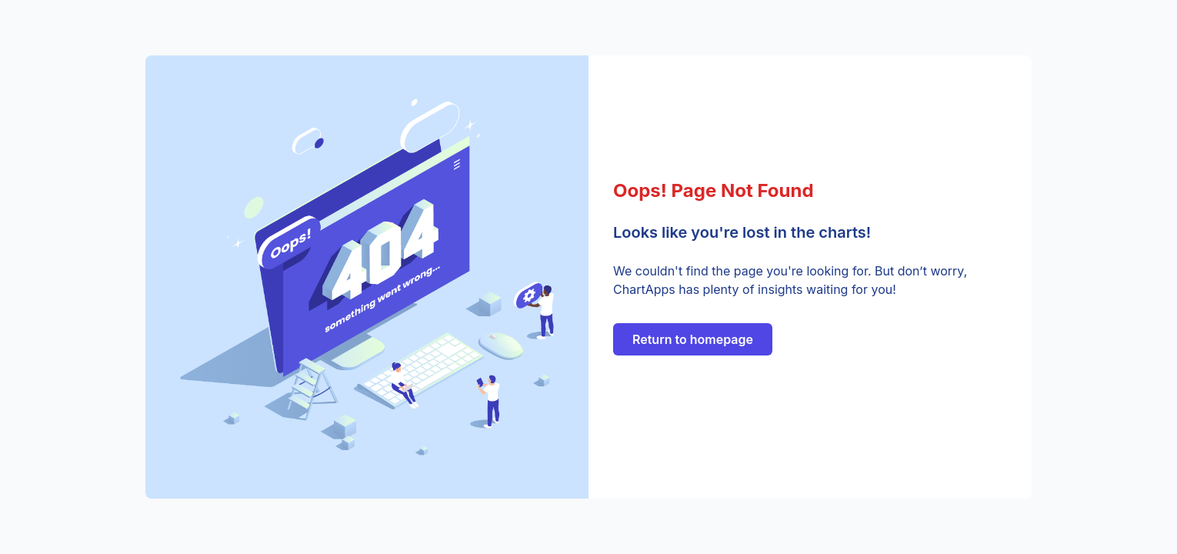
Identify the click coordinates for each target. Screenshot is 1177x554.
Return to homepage (692, 339)
